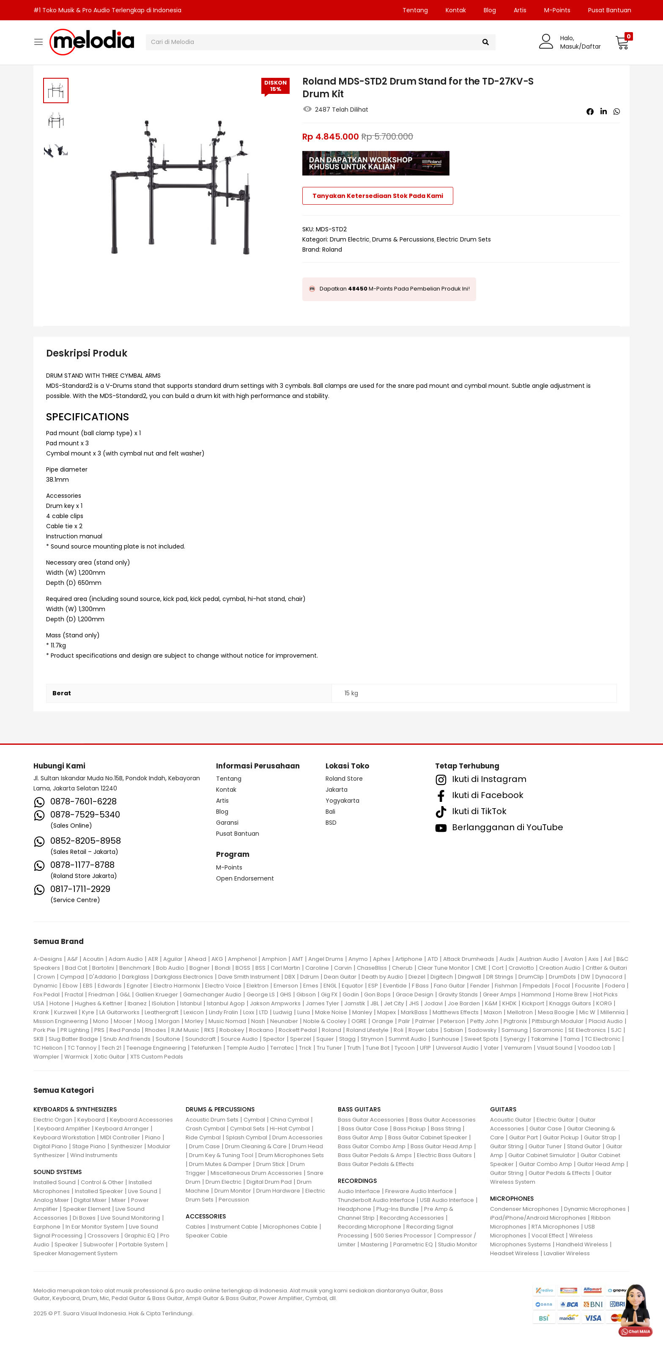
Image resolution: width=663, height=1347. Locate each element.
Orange (382, 1021)
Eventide (395, 986)
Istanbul (191, 1003)
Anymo (358, 959)
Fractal (74, 994)
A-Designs (47, 959)
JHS (414, 1003)
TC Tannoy (82, 1048)
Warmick (76, 1057)
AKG (217, 959)
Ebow (70, 986)
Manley (362, 1012)
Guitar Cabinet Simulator (541, 1155)
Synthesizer (126, 1146)
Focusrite (587, 986)
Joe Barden (464, 1003)
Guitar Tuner (545, 1146)
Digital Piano (50, 1146)
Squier (325, 1039)
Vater (491, 1048)
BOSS (243, 968)
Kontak (456, 10)
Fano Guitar (449, 986)
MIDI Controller (120, 1137)
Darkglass (135, 977)
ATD (432, 959)
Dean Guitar (340, 977)
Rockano (261, 1030)
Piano (153, 1137)
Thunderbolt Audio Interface (376, 1200)
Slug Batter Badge (73, 1039)
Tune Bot (377, 1048)
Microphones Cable (290, 1227)
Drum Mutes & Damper (220, 1164)
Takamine (545, 1039)
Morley (194, 1021)
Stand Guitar (584, 1146)
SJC (616, 1030)
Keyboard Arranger (122, 1129)
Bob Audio (170, 968)
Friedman (101, 994)
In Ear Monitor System (95, 1227)
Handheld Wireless (582, 1244)
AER (153, 959)
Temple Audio (246, 1048)
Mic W (587, 1012)
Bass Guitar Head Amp (441, 1146)
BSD (331, 822)
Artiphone (408, 959)
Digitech (441, 977)
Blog (490, 10)
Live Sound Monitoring (130, 1218)
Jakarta (337, 789)
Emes (310, 986)
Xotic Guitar (109, 1057)
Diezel (416, 977)
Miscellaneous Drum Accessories (256, 1173)
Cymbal (254, 1120)
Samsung (514, 1030)
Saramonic (548, 1030)
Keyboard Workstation (64, 1137)
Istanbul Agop (226, 1003)
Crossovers (103, 1236)
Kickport (533, 1003)
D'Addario (103, 977)
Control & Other (102, 1182)
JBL (374, 1003)
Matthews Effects (456, 1012)
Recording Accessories (412, 1218)
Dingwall (469, 977)
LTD (263, 1012)
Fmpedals (536, 986)
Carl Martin (285, 968)
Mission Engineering (60, 1021)
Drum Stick (270, 1164)
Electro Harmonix (176, 986)
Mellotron (520, 1012)
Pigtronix (515, 1021)
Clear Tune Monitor (444, 968)
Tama (572, 1039)
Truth (354, 1048)
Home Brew (572, 994)
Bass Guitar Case (364, 1129)
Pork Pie (44, 1030)
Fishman (506, 986)
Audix (506, 959)
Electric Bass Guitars (444, 1155)
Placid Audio (606, 1021)
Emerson (286, 986)
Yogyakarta (342, 800)
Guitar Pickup (561, 1137)
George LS (261, 994)
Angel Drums (325, 959)
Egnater (137, 986)
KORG (604, 1003)
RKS (209, 1030)
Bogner (199, 968)
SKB (38, 1039)
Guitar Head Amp (601, 1164)
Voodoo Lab (594, 1048)
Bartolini (103, 968)
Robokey (231, 1030)
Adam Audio (126, 959)
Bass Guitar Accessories (371, 1120)
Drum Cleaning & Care (256, 1146)
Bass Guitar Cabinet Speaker (427, 1137)
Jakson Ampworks (275, 1003)
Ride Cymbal (203, 1137)
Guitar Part (523, 1137)
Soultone (168, 1039)
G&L (125, 994)
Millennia (612, 1012)
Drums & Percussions (403, 239)
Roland (332, 249)
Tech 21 (111, 1048)
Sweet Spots (481, 1039)
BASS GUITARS (359, 1109)
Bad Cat (76, 968)
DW (585, 977)
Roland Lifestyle (367, 1030)
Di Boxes (84, 1218)
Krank (41, 1012)
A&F (72, 959)
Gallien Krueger (156, 994)
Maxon (493, 1012)
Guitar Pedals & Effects (559, 1173)
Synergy (515, 1039)
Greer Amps (499, 994)
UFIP (425, 1048)
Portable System (141, 1244)
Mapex (386, 1012)
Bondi (222, 968)
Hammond (536, 994)
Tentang (415, 10)
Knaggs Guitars (570, 1003)
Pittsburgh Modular (558, 1021)
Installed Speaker (99, 1191)
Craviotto (521, 968)
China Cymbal (289, 1120)
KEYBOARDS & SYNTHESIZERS (75, 1109)
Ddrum (309, 977)
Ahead (197, 959)
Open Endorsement (245, 878)
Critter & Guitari (606, 968)
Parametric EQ (413, 1244)
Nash (258, 1021)
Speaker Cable (206, 1236)
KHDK (509, 1003)
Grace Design (414, 994)
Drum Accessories (297, 1137)
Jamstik (354, 1003)
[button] (622, 42)
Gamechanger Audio (212, 994)
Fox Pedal (46, 994)
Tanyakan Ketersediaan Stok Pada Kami (377, 196)
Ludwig (282, 1012)
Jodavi (433, 1003)
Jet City (394, 1003)
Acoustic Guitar (510, 1120)
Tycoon (405, 1048)
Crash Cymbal (205, 1129)
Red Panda (125, 1030)
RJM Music (185, 1030)
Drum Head (307, 1146)
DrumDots (562, 977)
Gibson (306, 994)
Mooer (123, 1021)
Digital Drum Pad (269, 1182)
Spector (274, 1039)
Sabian (453, 1030)
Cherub (402, 968)
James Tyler (322, 1003)
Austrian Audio (539, 959)
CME (481, 968)
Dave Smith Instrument (248, 977)
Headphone (354, 1209)
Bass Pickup (409, 1129)
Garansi (227, 822)
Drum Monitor (232, 1191)
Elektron (257, 986)
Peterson (452, 1021)
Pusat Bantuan (609, 10)
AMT (297, 959)
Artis (520, 10)
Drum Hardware (278, 1191)
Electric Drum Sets (464, 239)
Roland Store (344, 778)
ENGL (330, 986)
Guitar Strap (600, 1137)
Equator (352, 986)
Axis (593, 959)
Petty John (484, 1021)
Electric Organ (52, 1120)
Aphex (381, 959)
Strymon (372, 1039)
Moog (145, 1021)
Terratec (282, 1048)
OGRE (359, 1021)
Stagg (347, 1039)
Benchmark (135, 968)
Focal (562, 986)
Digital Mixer (90, 1200)
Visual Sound (555, 1048)
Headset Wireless (514, 1253)
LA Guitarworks (119, 1012)
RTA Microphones (555, 1227)
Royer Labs (423, 1030)
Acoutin (93, 959)
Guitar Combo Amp (545, 1164)
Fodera (615, 986)
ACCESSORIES (206, 1216)
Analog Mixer (51, 1200)
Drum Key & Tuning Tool (221, 1155)
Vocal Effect (547, 1236)
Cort (498, 968)
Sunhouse (445, 1039)
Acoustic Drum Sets (212, 1120)
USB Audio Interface (447, 1200)
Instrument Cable (234, 1227)
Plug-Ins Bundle (397, 1209)
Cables (195, 1227)
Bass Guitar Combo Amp (371, 1146)
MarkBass (414, 1012)
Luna (303, 1012)
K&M (491, 1003)
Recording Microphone (369, 1227)
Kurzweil (65, 1012)
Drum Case (204, 1146)
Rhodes (155, 1030)
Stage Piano (89, 1146)
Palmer (425, 1021)
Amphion (274, 959)
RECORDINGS (357, 1181)
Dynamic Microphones (595, 1209)
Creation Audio (560, 968)
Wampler (46, 1057)
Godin (350, 994)
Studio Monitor (457, 1244)
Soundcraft (200, 1039)
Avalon (573, 959)
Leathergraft (161, 1012)
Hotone (59, 1003)
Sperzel (300, 1039)
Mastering (374, 1244)
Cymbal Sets (247, 1129)
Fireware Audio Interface (419, 1191)
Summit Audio (408, 1039)
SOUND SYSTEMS (57, 1172)
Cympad (72, 977)
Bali (330, 811)
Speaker (66, 1244)
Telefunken (206, 1048)
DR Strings (499, 977)
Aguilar (173, 959)
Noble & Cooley (324, 1021)
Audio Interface (359, 1191)
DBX (290, 977)
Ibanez (137, 1003)
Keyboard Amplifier (63, 1129)
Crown (46, 977)
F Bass (420, 986)
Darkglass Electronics (183, 977)
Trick (305, 1048)
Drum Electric (350, 239)
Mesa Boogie (556, 1012)
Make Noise (331, 1012)
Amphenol (242, 959)
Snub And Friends (127, 1039)
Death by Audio (382, 977)
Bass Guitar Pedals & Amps (375, 1155)
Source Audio (239, 1039)
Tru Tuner (329, 1048)
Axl (607, 959)
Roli (398, 1030)
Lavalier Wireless (567, 1253)
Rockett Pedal (298, 1030)
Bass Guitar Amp (360, 1137)
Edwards (110, 986)
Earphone (46, 1227)
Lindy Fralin (223, 1012)
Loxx (248, 1012)
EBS (88, 986)
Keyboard (91, 1120)
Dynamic (45, 986)
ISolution (163, 1003)
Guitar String (506, 1146)
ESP (373, 986)
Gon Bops (377, 994)
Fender (480, 986)
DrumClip (531, 977)
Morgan (169, 1021)
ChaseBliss (372, 968)
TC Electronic (602, 1039)
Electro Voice (223, 986)
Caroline (317, 968)
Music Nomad (227, 1021)
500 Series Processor (403, 1236)
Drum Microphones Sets (291, 1155)
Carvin (343, 968)
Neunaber (284, 1021)
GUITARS (503, 1109)
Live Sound (142, 1191)
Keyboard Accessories (141, 1120)
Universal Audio (457, 1048)
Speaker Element (86, 1209)
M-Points (557, 10)
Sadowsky (482, 1030)
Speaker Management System (75, 1253)
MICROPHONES (512, 1198)
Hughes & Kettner (99, 1003)
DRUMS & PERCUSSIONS (220, 1109)
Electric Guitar (555, 1120)
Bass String (446, 1129)
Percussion (234, 1200)
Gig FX (329, 994)
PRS (99, 1030)
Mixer (119, 1200)
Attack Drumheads (468, 959)
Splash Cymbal (246, 1137)
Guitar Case (545, 1129)
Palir (404, 1021)
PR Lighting (74, 1030)
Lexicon (194, 1012)
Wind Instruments (94, 1155)
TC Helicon (48, 1048)
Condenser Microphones (524, 1209)
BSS (260, 968)
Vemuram (518, 1048)
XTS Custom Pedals (156, 1057)
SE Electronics (587, 1030)
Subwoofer (98, 1244)
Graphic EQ (139, 1236)
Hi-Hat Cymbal (290, 1129)
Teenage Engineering (156, 1048)
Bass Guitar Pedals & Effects (376, 1164)
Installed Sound (54, 1182)
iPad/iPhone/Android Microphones (538, 1218)
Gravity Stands (458, 994)
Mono (101, 1021)
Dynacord (608, 977)
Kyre (88, 1012)
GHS (285, 994)
